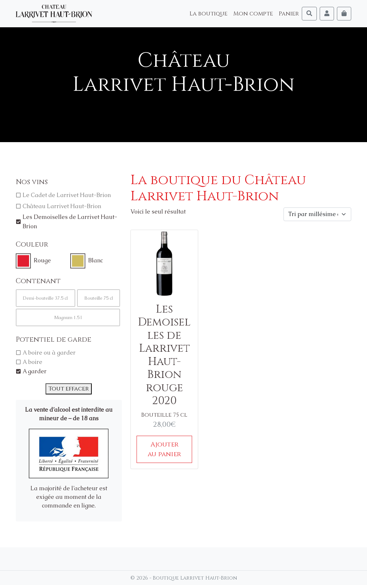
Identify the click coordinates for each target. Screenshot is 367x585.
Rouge (42, 260)
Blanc (95, 260)
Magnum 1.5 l (68, 317)
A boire (32, 362)
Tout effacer (68, 389)
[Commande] (317, 214)
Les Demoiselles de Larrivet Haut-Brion (70, 221)
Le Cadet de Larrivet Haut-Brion (67, 195)
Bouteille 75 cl (98, 298)
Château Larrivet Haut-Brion (62, 206)
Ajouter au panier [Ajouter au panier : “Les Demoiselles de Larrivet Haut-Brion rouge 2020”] (164, 449)
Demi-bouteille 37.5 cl (45, 298)
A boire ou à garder (49, 352)
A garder (35, 371)
